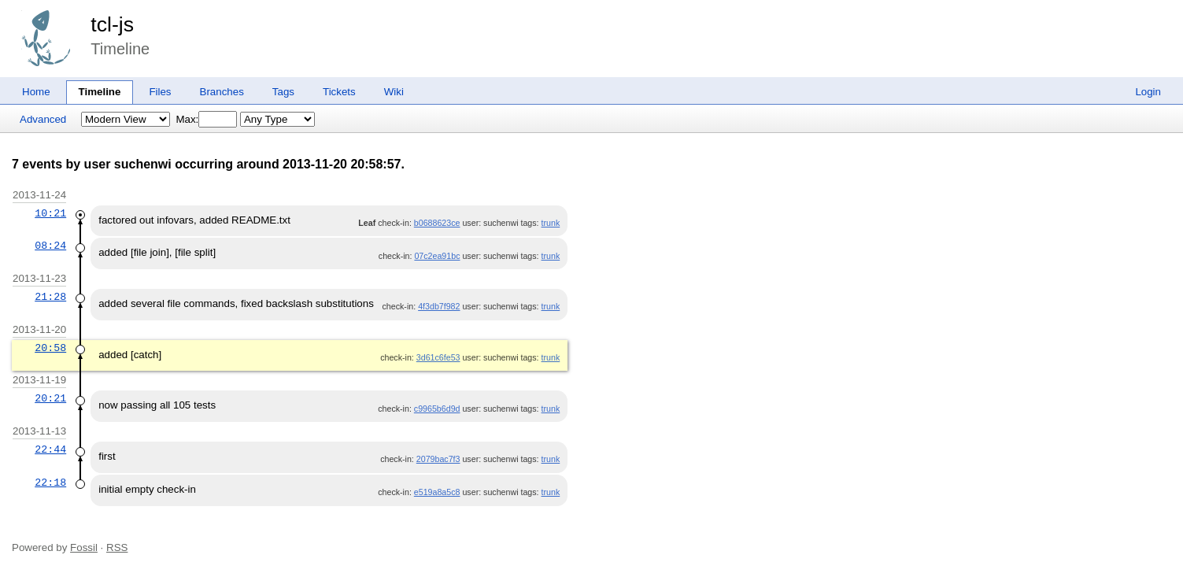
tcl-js (112, 24)
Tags (283, 92)
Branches (222, 92)
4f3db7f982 (439, 306)
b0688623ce (437, 222)
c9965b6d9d (437, 408)
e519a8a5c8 (437, 492)
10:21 (50, 213)
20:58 (50, 348)
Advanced (43, 119)
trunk (551, 222)
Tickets (339, 92)
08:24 (50, 246)
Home (36, 92)
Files (160, 92)
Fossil (84, 547)
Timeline (100, 92)
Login (1148, 92)
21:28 (50, 297)
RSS (117, 547)
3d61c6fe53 (438, 357)
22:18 (50, 482)
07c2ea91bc (437, 256)
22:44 (50, 449)
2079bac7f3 (438, 459)
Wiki (394, 92)
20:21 (50, 398)
